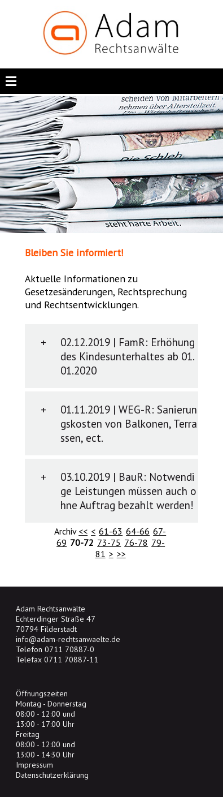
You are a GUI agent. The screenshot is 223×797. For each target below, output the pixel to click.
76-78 (136, 542)
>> (121, 553)
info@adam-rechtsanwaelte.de (68, 639)
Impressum (34, 765)
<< (83, 531)
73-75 (109, 542)
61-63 (111, 531)
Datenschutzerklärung (52, 775)
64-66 (138, 531)
